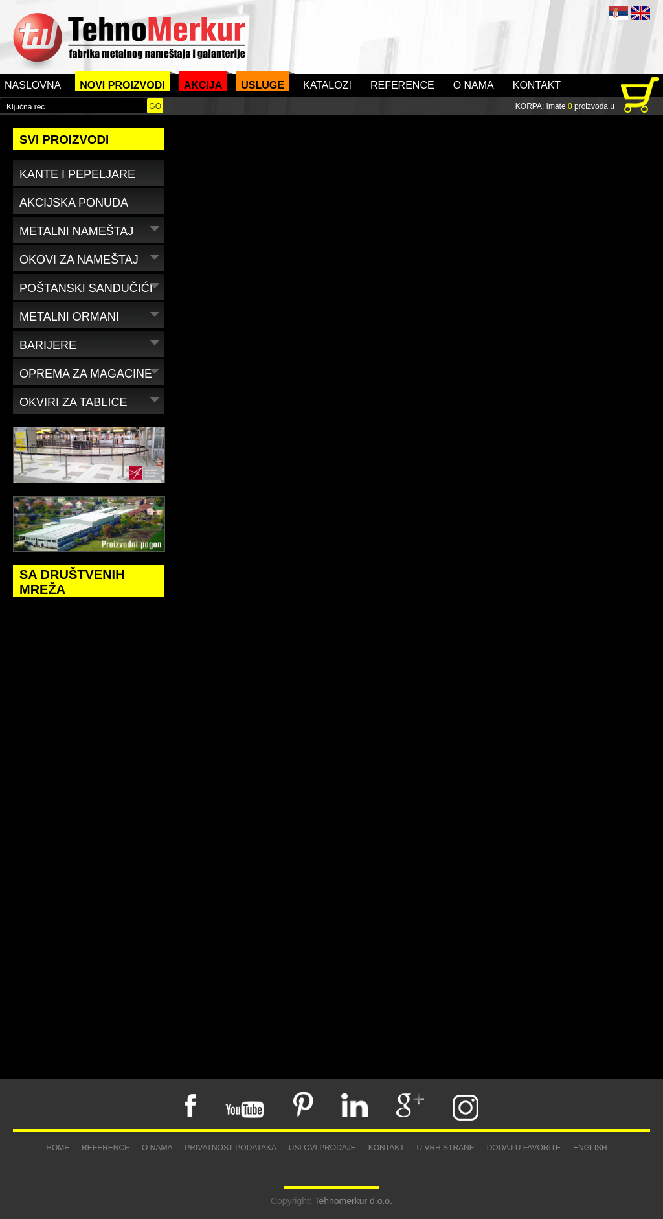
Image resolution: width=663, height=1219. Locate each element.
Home (57, 1147)
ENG (640, 13)
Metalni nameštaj (91, 229)
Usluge (262, 85)
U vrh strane (445, 1147)
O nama (473, 85)
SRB (618, 13)
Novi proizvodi (122, 85)
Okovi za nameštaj (91, 257)
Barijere (91, 343)
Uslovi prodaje (322, 1147)
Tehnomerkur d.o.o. (353, 1201)
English (590, 1147)
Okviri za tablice (91, 400)
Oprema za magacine (91, 371)
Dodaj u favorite (524, 1147)
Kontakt (537, 85)
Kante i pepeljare (77, 174)
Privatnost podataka (230, 1147)
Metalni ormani (91, 314)
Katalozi (327, 85)
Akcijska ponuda (73, 202)
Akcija (203, 85)
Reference (402, 85)
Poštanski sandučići (91, 286)
